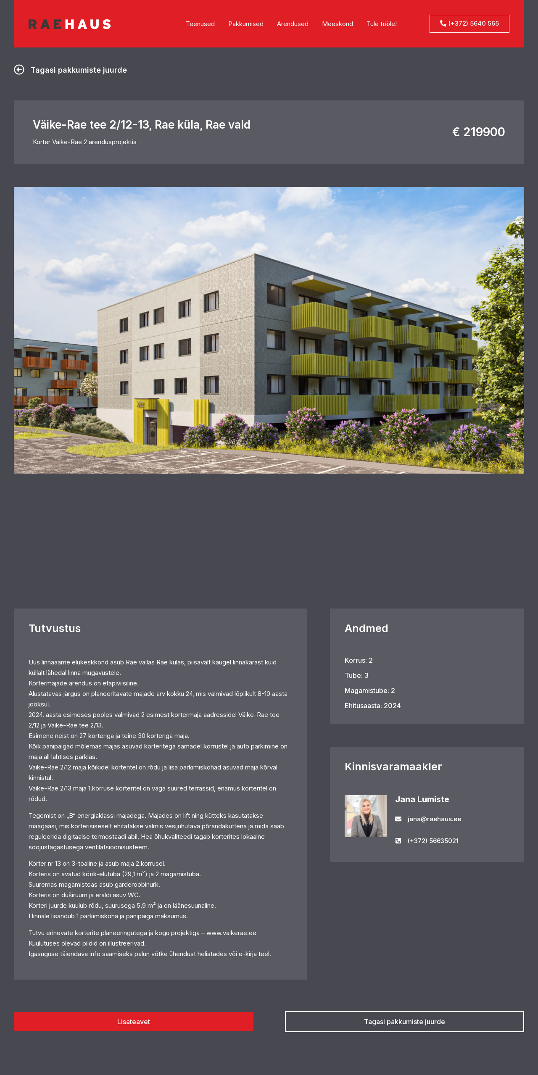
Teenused (200, 24)
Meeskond (337, 24)
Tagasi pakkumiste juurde (79, 70)
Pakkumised (246, 24)
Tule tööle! (382, 24)
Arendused (293, 24)
